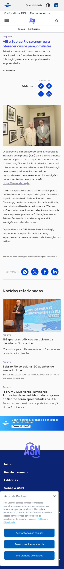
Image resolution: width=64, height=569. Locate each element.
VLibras (56, 5)
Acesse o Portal (19, 426)
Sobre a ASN (14, 488)
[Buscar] (56, 20)
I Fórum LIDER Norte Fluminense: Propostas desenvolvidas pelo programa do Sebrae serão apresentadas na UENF (31, 395)
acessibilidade (34, 5)
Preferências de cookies (29, 555)
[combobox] (40, 13)
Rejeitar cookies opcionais (29, 544)
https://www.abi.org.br (16, 183)
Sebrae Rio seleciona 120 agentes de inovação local (28, 368)
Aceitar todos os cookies (29, 532)
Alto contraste (48, 5)
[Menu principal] (6, 20)
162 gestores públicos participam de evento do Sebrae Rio (28, 341)
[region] (29, 528)
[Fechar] (54, 496)
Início (21, 29)
